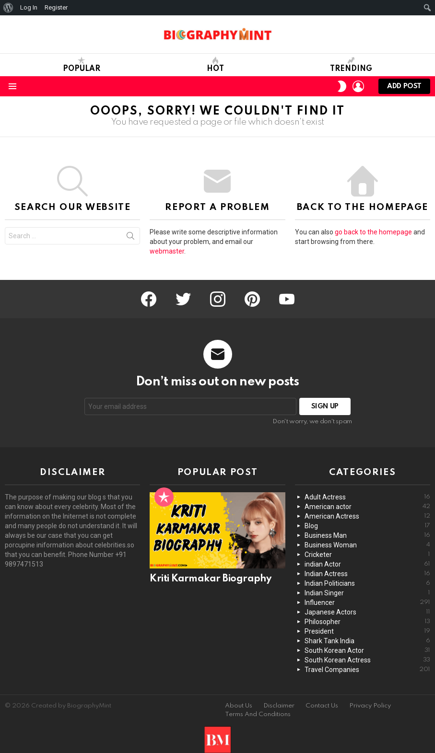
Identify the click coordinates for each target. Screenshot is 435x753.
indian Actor (367, 564)
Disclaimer (278, 706)
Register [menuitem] (56, 7)
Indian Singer (367, 593)
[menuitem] (8, 7)
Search (130, 237)
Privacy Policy (370, 706)
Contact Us (322, 706)
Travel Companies (367, 669)
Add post (404, 88)
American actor (367, 506)
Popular (81, 65)
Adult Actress (367, 497)
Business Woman (367, 545)
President (367, 631)
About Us (238, 706)
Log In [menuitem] (28, 7)
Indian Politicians (367, 583)
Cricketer (367, 554)
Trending (351, 65)
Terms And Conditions (258, 714)
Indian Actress (367, 574)
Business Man (367, 535)
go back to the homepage (373, 232)
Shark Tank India (367, 641)
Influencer (367, 602)
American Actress (367, 516)
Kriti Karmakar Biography (210, 579)
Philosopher (367, 621)
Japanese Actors (367, 612)
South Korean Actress (367, 660)
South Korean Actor (367, 650)
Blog (367, 526)
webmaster (167, 251)
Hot (215, 65)
